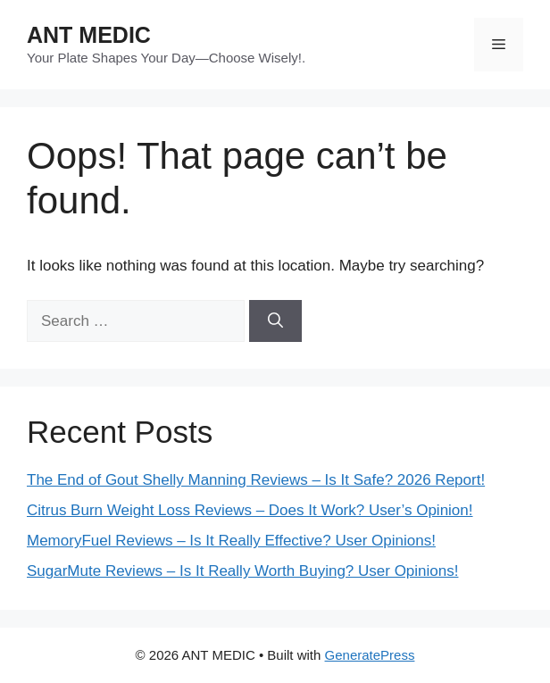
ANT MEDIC (89, 34)
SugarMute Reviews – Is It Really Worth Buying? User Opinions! (242, 570)
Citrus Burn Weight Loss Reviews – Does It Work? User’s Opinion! (250, 510)
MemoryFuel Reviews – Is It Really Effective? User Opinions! (231, 540)
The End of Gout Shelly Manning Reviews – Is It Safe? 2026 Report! (256, 479)
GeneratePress (370, 654)
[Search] (275, 321)
